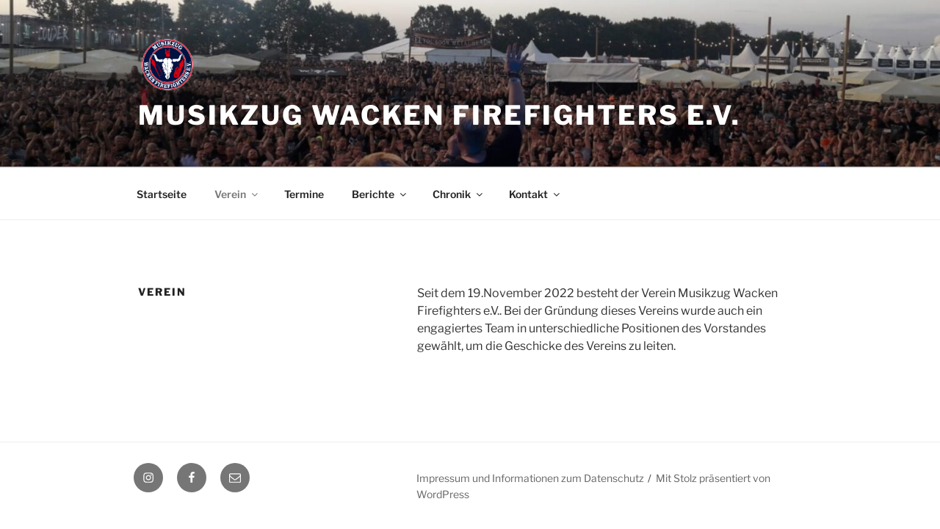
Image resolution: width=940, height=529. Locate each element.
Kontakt (535, 194)
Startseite (162, 194)
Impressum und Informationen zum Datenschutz (530, 478)
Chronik (459, 194)
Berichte (380, 194)
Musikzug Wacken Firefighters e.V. (439, 115)
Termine (304, 194)
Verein (237, 194)
